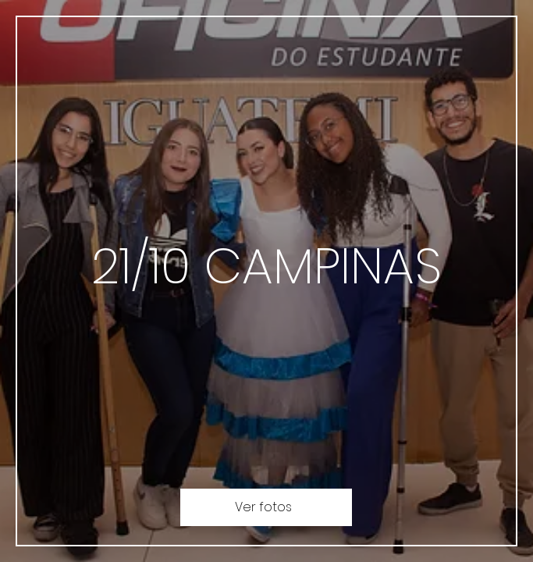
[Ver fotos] (266, 507)
